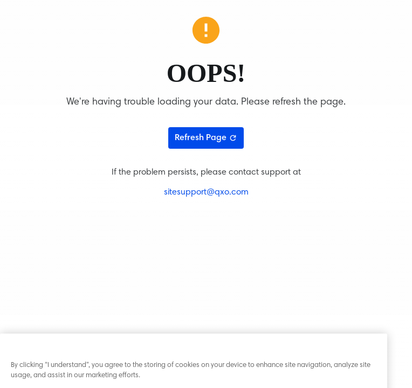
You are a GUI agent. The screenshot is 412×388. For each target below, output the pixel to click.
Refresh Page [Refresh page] (206, 138)
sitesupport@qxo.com (206, 192)
